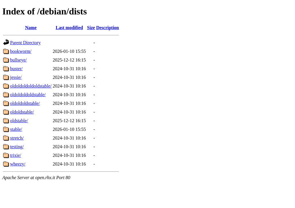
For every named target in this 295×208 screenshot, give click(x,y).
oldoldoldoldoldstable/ (31, 85)
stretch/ (17, 137)
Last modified (69, 27)
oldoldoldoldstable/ (28, 94)
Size (91, 27)
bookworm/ (20, 51)
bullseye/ (18, 59)
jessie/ (16, 77)
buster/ (16, 68)
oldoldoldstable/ (25, 103)
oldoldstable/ (22, 111)
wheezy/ (17, 163)
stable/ (16, 129)
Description (107, 27)
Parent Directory (25, 42)
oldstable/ (19, 120)
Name (31, 27)
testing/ (17, 146)
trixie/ (15, 155)
